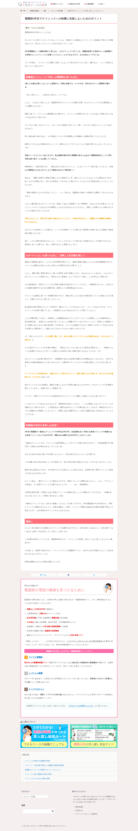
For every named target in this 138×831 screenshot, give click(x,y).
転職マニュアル (57, 4)
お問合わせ (79, 810)
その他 (100, 4)
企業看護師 (89, 4)
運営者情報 (79, 807)
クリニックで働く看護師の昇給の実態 (38, 774)
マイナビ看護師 (36, 657)
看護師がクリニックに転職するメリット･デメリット (43, 770)
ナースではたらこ (37, 689)
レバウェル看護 (36, 673)
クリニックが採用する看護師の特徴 (37, 761)
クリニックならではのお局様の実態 (37, 778)
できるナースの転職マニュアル (81, 706)
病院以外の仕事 (73, 4)
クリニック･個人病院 (38, 28)
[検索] (39, 811)
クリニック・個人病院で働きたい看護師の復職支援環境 (44, 765)
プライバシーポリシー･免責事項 (86, 814)
